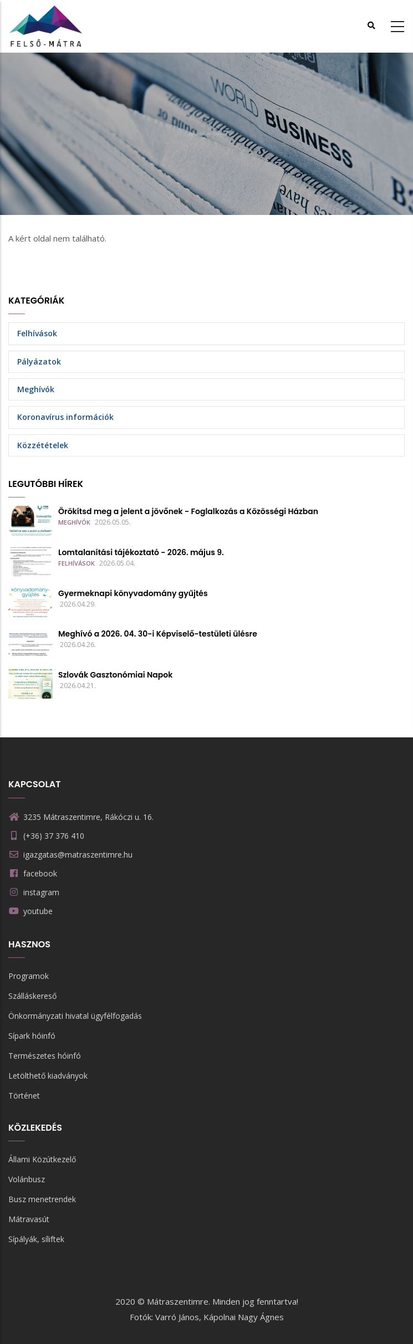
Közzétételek (42, 445)
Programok (28, 976)
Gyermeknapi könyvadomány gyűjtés (133, 593)
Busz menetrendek (42, 1199)
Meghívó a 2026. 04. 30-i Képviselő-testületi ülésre (157, 633)
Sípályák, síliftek (36, 1239)
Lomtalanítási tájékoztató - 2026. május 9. (141, 552)
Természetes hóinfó (44, 1055)
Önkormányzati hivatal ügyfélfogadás (75, 1015)
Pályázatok (39, 361)
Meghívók (35, 389)
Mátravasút (28, 1219)
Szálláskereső (32, 996)
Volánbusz (26, 1179)
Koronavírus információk (65, 417)
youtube (38, 911)
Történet (24, 1095)
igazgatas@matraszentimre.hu (70, 854)
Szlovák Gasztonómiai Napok (115, 674)
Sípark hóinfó (31, 1035)
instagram (41, 892)
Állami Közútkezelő (42, 1159)
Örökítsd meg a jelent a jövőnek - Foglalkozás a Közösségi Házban (188, 511)
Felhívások (37, 333)
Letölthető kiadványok (48, 1075)
